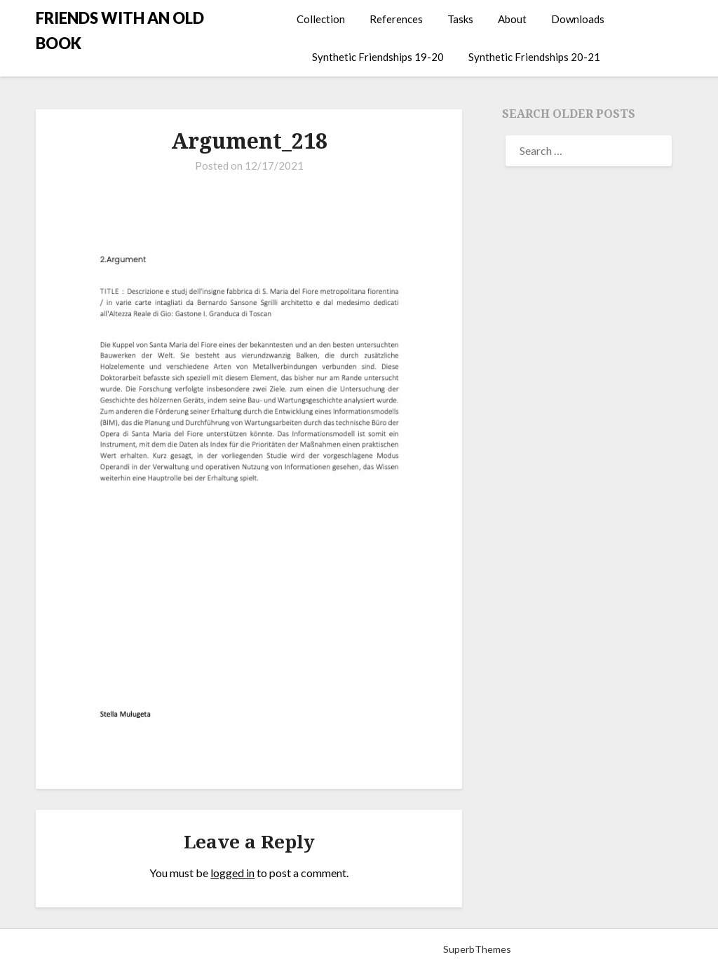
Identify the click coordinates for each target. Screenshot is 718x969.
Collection (321, 19)
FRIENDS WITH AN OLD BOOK (120, 30)
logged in (232, 872)
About (512, 19)
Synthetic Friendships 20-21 (534, 56)
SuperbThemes (477, 949)
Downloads (577, 19)
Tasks (460, 19)
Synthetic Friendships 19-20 (378, 56)
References (396, 19)
